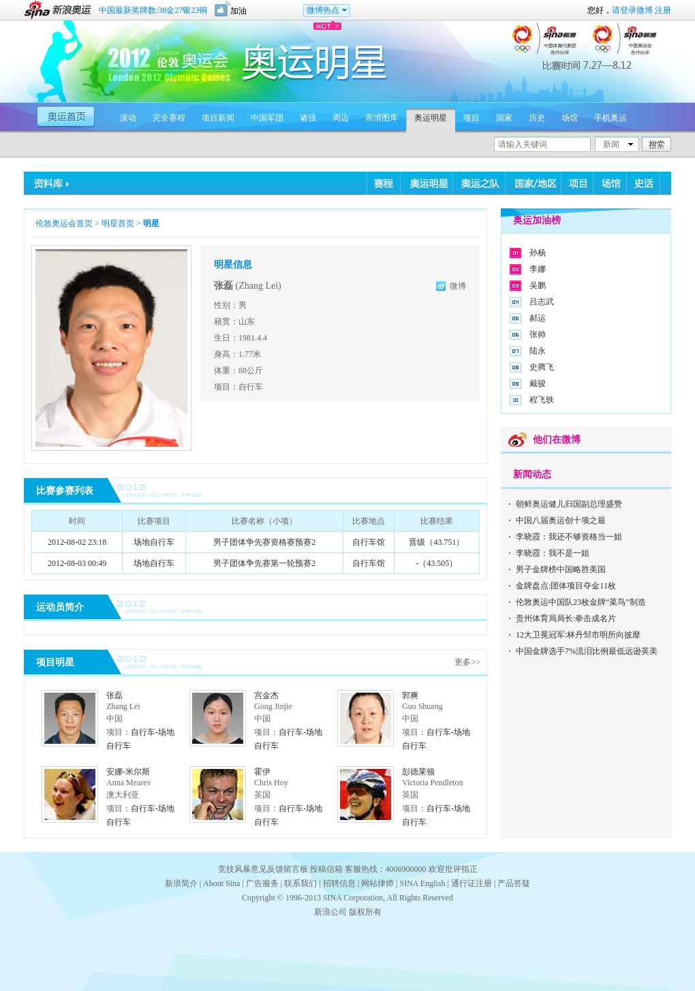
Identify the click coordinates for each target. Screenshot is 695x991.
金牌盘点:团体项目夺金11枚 (566, 586)
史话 (644, 183)
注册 (663, 10)
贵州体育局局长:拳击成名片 (566, 618)
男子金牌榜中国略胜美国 (561, 569)
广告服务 (262, 883)
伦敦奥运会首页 (64, 223)
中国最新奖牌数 (153, 10)
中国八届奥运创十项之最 (561, 520)
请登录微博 (632, 10)
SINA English (422, 883)
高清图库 (381, 118)
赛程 (384, 183)
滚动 (128, 118)
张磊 (114, 695)
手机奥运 (610, 118)
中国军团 (267, 118)
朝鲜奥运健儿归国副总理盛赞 (569, 504)
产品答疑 (513, 883)
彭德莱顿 (418, 771)
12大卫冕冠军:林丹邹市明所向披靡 (578, 635)
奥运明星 (430, 118)
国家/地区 (533, 183)
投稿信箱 (326, 869)
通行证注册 (471, 883)
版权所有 (365, 912)
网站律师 (377, 883)
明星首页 (118, 223)
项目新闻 (218, 118)
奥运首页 (67, 116)
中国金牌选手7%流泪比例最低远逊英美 (587, 651)
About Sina (221, 883)
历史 (537, 118)
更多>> (467, 662)
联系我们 (300, 883)
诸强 (308, 118)
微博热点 (323, 10)
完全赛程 (169, 118)
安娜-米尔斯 (128, 771)
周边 (341, 118)
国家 (504, 118)
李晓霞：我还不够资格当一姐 (569, 536)
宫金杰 (266, 695)
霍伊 (262, 771)
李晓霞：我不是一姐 (552, 553)
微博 (458, 286)
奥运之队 (479, 183)
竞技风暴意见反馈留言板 (263, 869)
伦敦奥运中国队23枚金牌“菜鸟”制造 (581, 602)
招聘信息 (339, 883)
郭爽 (410, 695)
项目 (471, 118)
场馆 (569, 118)
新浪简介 (181, 883)
